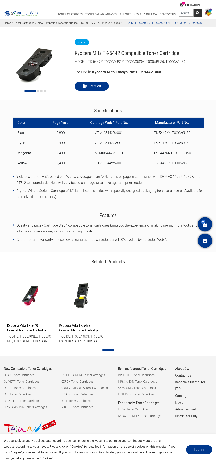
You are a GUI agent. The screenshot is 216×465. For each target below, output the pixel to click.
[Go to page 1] (108, 350)
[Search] (186, 13)
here (141, 452)
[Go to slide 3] (41, 91)
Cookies (76, 446)
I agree (199, 449)
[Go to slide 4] (45, 91)
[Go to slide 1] (30, 91)
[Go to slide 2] (38, 91)
